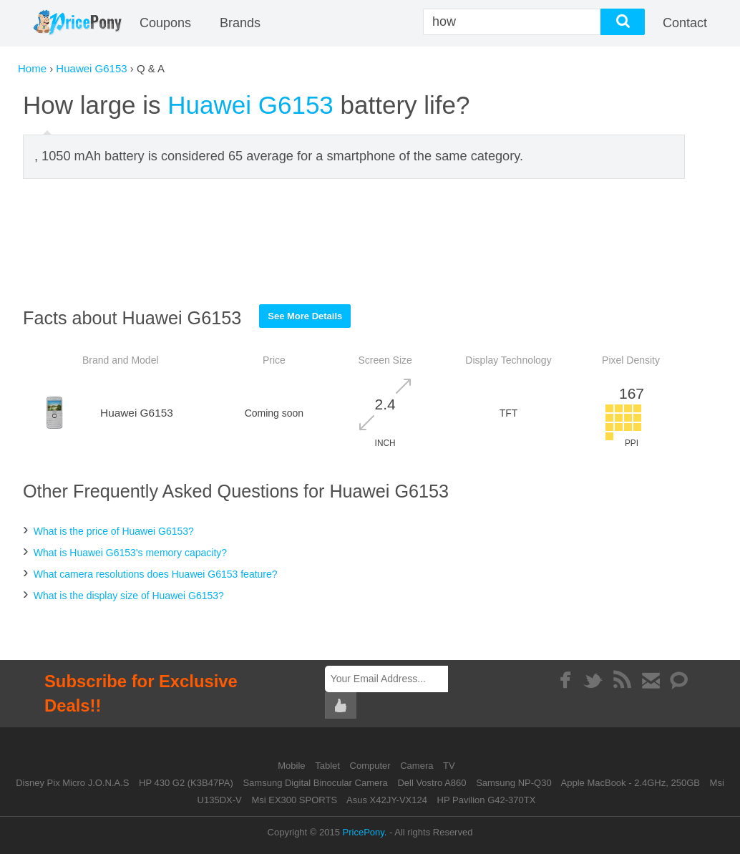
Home (32, 68)
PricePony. (365, 832)
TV (449, 765)
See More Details (305, 316)
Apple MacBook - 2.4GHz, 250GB (630, 782)
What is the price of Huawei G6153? (114, 531)
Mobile (293, 765)
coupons (165, 23)
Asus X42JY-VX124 (386, 800)
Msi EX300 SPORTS (294, 800)
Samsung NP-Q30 (514, 782)
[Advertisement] (354, 241)
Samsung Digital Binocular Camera (315, 782)
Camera (418, 765)
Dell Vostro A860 (431, 782)
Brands (240, 23)
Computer (372, 765)
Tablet (328, 765)
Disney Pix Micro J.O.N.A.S (72, 782)
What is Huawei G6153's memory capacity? (130, 552)
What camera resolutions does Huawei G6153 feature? (156, 574)
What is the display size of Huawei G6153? (129, 595)
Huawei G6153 (91, 68)
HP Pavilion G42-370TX (486, 800)
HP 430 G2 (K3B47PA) (186, 782)
